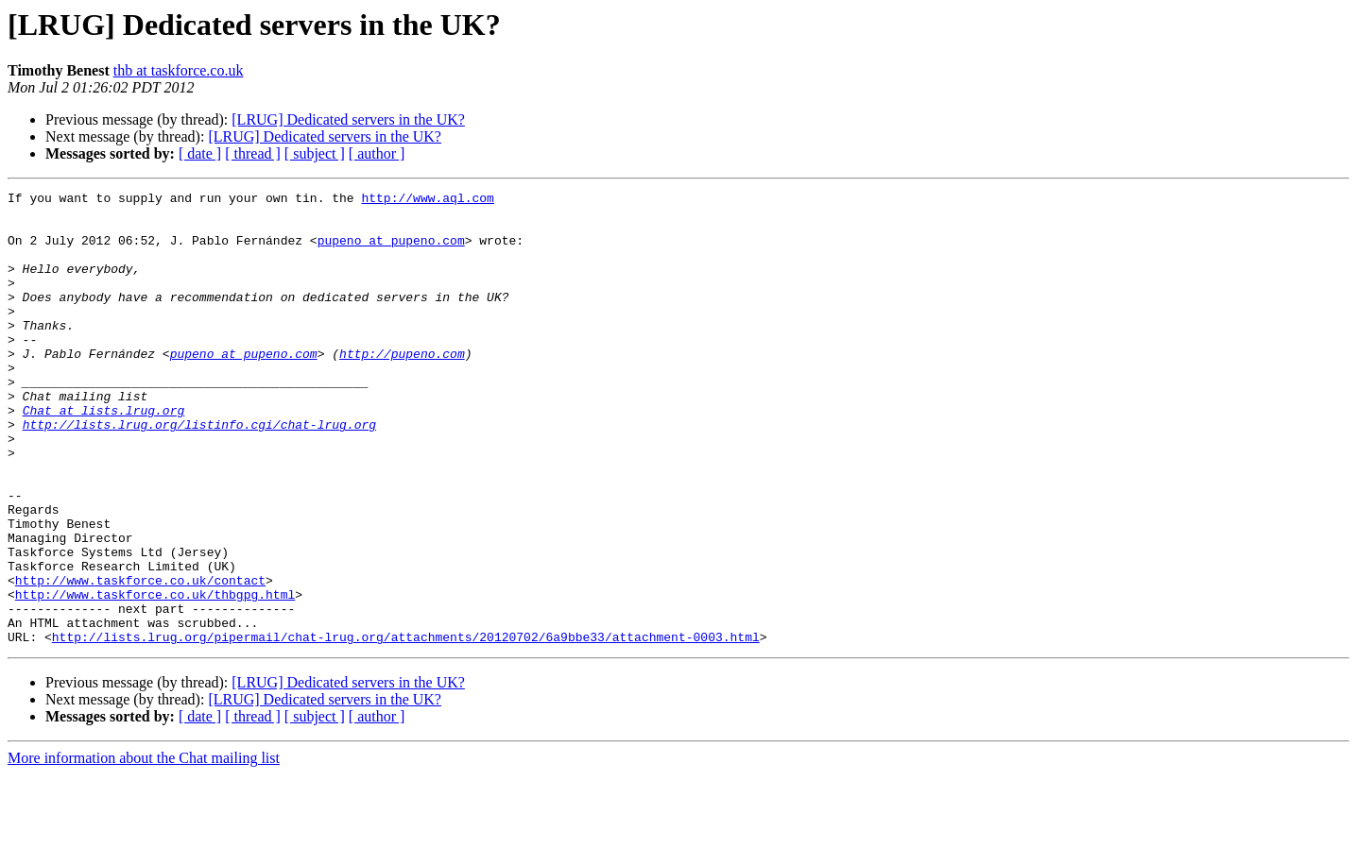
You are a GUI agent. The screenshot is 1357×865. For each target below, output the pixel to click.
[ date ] (200, 153)
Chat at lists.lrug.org (104, 455)
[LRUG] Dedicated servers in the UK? (348, 119)
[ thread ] (253, 153)
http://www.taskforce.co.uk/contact (140, 659)
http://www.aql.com (427, 200)
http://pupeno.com (402, 387)
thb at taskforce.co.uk (178, 70)
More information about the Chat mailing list (144, 848)
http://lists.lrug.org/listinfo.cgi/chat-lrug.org (199, 472)
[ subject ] (314, 153)
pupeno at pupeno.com (391, 251)
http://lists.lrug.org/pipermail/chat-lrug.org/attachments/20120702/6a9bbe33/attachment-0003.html (406, 727)
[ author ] (377, 153)
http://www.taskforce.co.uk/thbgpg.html (155, 676)
